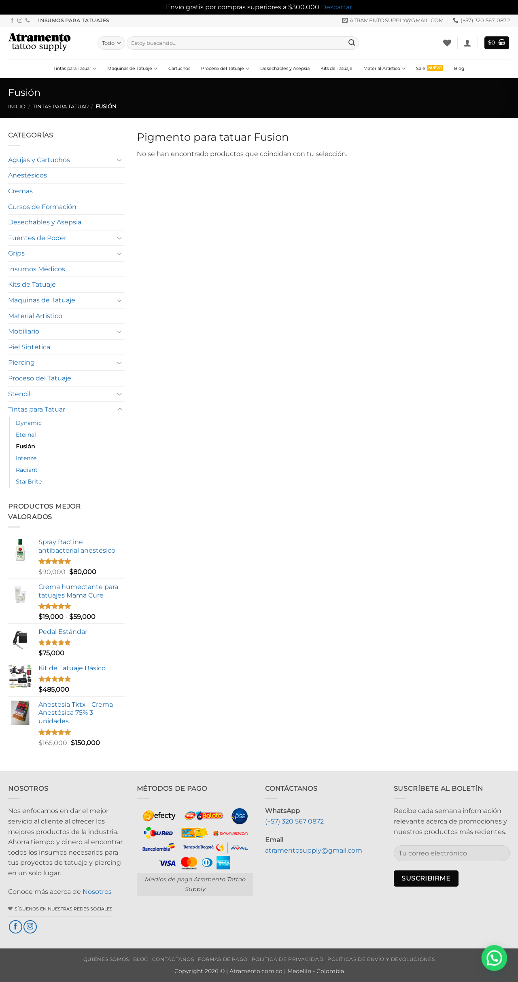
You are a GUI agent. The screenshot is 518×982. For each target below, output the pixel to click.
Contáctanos (173, 959)
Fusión (25, 446)
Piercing (21, 362)
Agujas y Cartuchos (39, 160)
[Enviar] (352, 43)
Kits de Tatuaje (336, 68)
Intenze (26, 458)
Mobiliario (23, 331)
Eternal (26, 434)
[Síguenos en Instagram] (19, 20)
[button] (467, 43)
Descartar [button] (336, 7)
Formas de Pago (223, 959)
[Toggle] (120, 160)
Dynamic (29, 423)
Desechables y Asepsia (285, 68)
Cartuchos (179, 68)
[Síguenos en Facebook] (12, 20)
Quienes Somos (106, 959)
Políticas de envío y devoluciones (381, 959)
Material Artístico (384, 68)
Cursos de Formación (42, 207)
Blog (459, 68)
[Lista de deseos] (447, 43)
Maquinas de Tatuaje (132, 68)
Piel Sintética (29, 347)
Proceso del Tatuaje (225, 68)
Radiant (27, 469)
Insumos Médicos (36, 269)
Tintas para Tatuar (74, 68)
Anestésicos (27, 175)
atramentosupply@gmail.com (313, 850)
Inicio (16, 106)
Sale (420, 68)
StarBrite (29, 481)
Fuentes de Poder (37, 238)
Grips (16, 253)
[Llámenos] (27, 20)
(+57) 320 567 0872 (294, 821)
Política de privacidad (287, 959)
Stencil (19, 394)
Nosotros (97, 891)
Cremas (20, 191)
